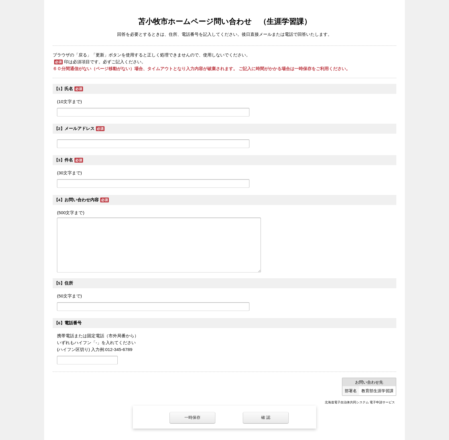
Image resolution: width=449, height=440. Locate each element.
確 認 (265, 417)
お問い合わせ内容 (81, 199)
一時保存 (192, 417)
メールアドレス (79, 128)
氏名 (68, 88)
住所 (68, 283)
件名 (68, 159)
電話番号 (73, 322)
